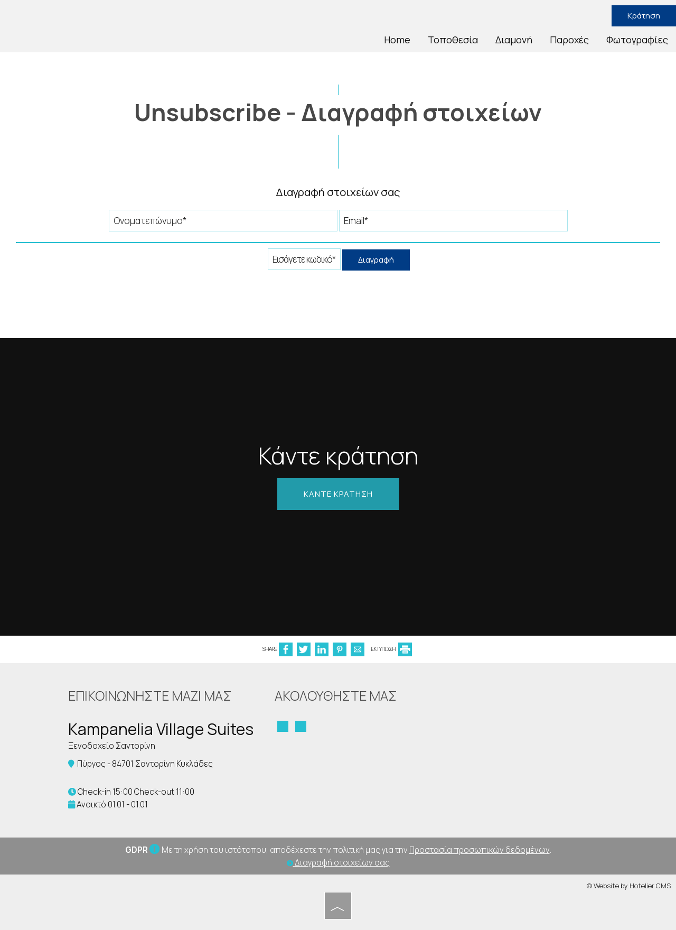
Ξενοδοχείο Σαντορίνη (111, 745)
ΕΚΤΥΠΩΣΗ (391, 649)
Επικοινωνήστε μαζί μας (150, 695)
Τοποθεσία (453, 39)
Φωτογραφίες (637, 39)
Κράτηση (643, 15)
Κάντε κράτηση (338, 493)
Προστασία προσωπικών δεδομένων (479, 849)
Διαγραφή (376, 259)
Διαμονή (513, 39)
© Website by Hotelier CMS (629, 885)
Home (397, 39)
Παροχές (569, 39)
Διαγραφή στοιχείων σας (338, 862)
